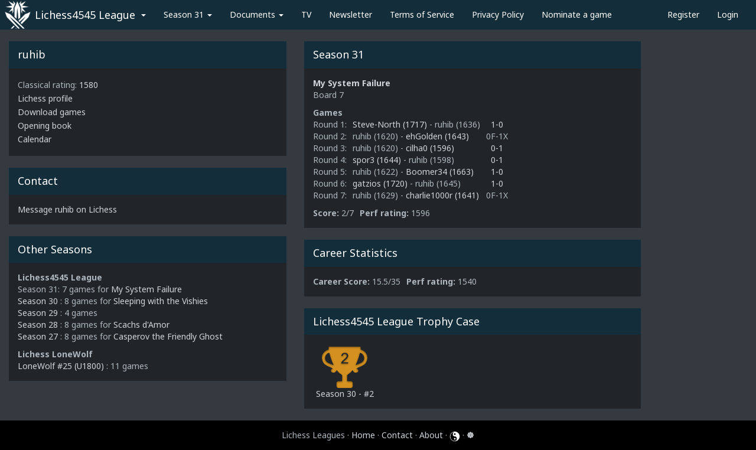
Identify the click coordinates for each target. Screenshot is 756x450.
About (431, 435)
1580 (88, 84)
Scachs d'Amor (141, 324)
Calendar (34, 139)
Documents (257, 14)
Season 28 (38, 324)
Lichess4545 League (85, 15)
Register (683, 14)
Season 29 (38, 312)
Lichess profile (45, 98)
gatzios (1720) (381, 183)
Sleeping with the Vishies (160, 300)
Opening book (44, 125)
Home (363, 435)
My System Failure (146, 289)
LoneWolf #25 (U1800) (61, 365)
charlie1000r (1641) (442, 195)
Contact (397, 435)
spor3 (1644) (378, 159)
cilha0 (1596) (430, 148)
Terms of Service (422, 14)
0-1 (497, 148)
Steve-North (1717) (391, 124)
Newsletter (350, 14)
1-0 (497, 124)
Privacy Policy (498, 14)
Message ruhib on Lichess (67, 209)
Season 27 (38, 336)
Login (727, 14)
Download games (52, 112)
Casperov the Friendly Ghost (168, 336)
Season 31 (188, 14)
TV (306, 14)
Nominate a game (577, 14)
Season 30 (38, 300)
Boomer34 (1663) (440, 171)
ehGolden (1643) (437, 136)
